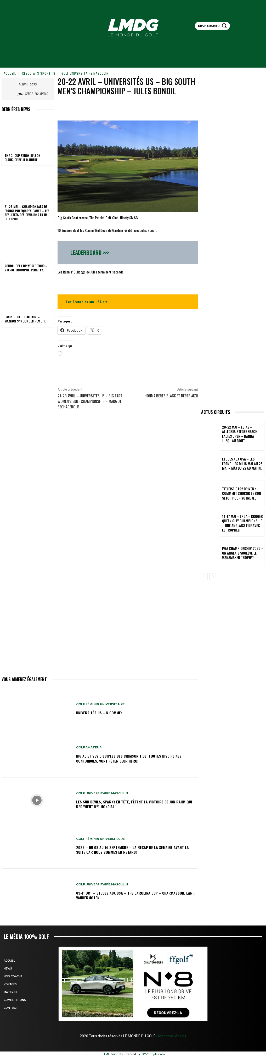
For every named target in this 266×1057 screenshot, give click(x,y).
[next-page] (213, 576)
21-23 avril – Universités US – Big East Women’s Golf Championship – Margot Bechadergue (90, 401)
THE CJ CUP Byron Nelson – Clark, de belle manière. (23, 157)
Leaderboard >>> (89, 252)
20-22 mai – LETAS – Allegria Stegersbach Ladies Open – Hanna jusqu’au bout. (240, 434)
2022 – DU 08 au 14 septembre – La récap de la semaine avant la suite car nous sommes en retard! (132, 850)
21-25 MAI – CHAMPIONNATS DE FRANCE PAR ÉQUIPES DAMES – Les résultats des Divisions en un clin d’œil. (26, 212)
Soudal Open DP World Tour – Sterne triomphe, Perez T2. (25, 268)
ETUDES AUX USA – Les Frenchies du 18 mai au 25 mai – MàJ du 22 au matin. (242, 464)
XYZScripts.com (153, 1054)
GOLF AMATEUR (88, 747)
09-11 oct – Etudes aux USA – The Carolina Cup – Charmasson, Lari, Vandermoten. (135, 895)
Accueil (10, 73)
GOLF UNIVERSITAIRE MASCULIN (85, 73)
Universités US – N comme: (99, 712)
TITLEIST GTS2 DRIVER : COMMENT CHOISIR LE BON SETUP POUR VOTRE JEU (242, 494)
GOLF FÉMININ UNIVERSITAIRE (100, 704)
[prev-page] (204, 576)
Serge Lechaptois (36, 93)
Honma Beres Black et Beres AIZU (171, 395)
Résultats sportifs (38, 73)
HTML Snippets (112, 1054)
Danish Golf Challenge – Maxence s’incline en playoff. (25, 319)
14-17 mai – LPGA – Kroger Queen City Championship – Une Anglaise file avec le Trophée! (242, 523)
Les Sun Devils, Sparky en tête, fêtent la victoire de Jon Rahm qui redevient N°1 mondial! (134, 804)
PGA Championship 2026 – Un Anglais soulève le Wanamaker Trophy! (242, 553)
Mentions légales (171, 1036)
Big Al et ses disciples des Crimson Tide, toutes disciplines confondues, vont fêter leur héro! (129, 758)
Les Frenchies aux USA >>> (86, 301)
